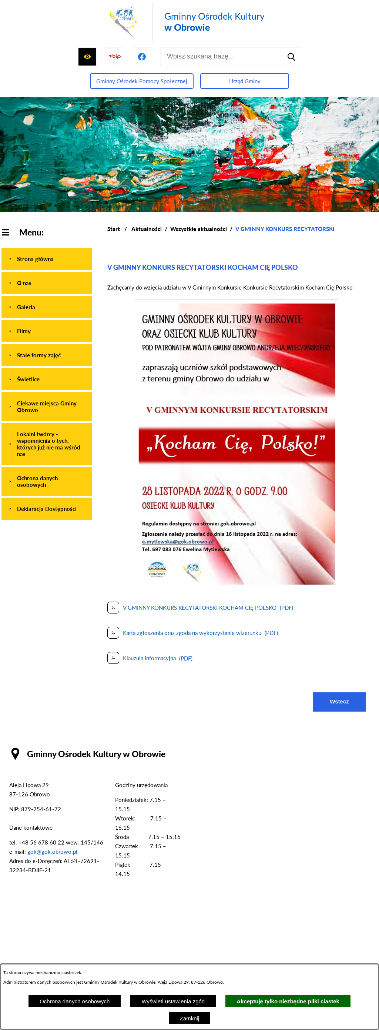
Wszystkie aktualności (198, 228)
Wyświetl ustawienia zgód (173, 1001)
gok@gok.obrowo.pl (52, 851)
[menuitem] (46, 259)
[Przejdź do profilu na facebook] (142, 56)
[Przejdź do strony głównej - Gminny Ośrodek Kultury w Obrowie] (186, 22)
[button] (236, 585)
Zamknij (189, 1018)
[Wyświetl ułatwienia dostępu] (87, 56)
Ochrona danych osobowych (75, 1001)
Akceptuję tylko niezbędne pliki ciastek (288, 1001)
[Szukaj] (292, 57)
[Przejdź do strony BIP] (114, 56)
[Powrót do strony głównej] (113, 229)
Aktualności (146, 228)
